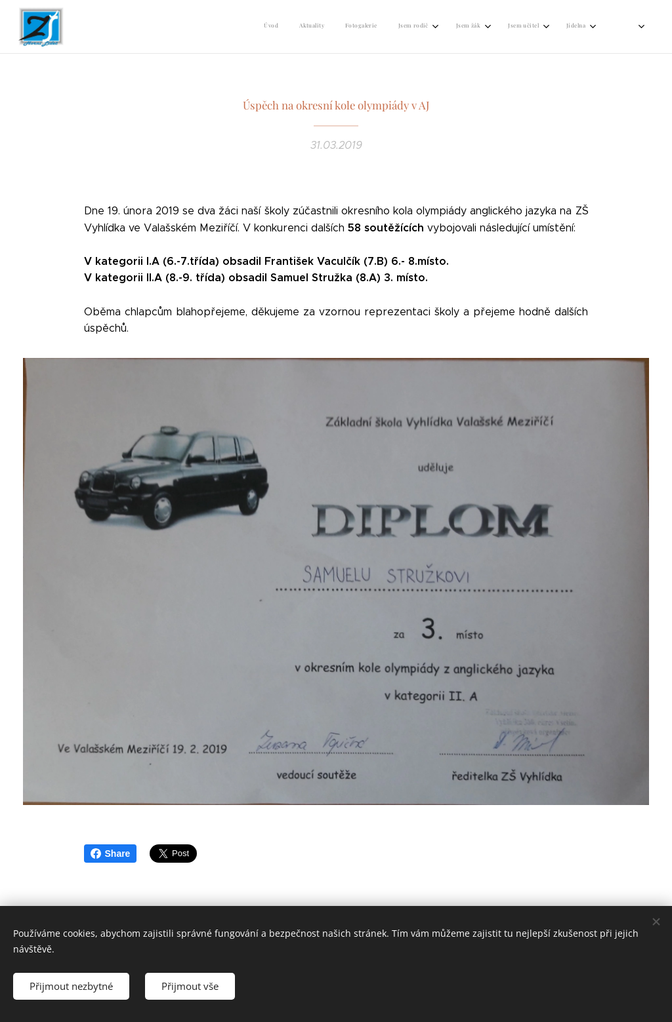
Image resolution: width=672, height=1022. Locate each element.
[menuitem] (277, 26)
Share (111, 853)
